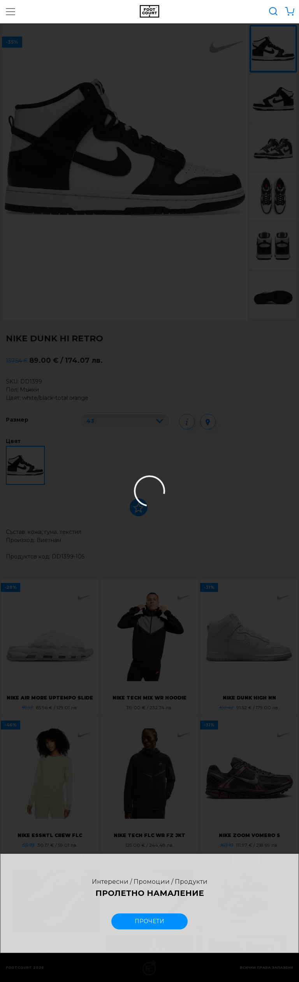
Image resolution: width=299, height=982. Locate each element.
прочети (149, 921)
